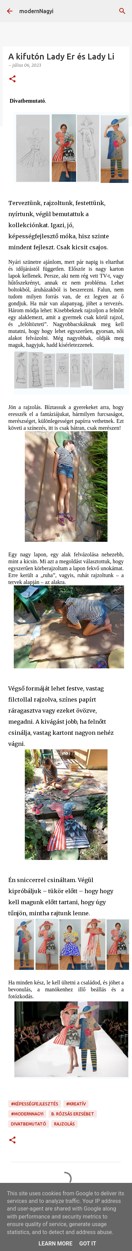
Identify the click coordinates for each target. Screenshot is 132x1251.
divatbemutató (28, 1124)
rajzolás (64, 1124)
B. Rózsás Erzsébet (72, 1114)
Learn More (55, 1243)
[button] (12, 79)
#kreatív (76, 1104)
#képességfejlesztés (34, 1104)
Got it (87, 1243)
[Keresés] (122, 11)
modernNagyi (36, 11)
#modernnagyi (27, 1114)
